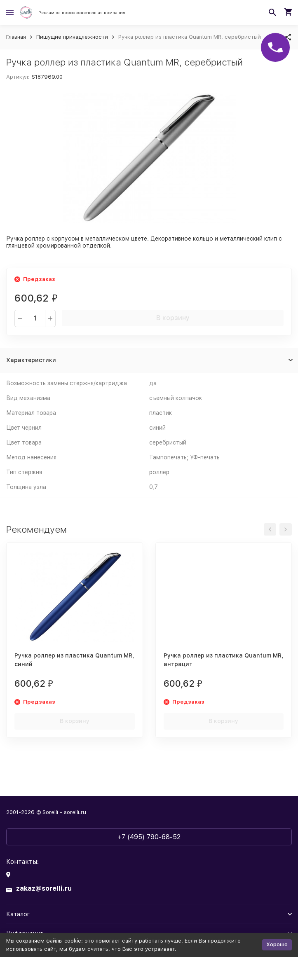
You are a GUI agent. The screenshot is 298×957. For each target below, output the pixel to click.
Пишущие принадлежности (72, 37)
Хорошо (277, 944)
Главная (16, 37)
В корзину (173, 318)
